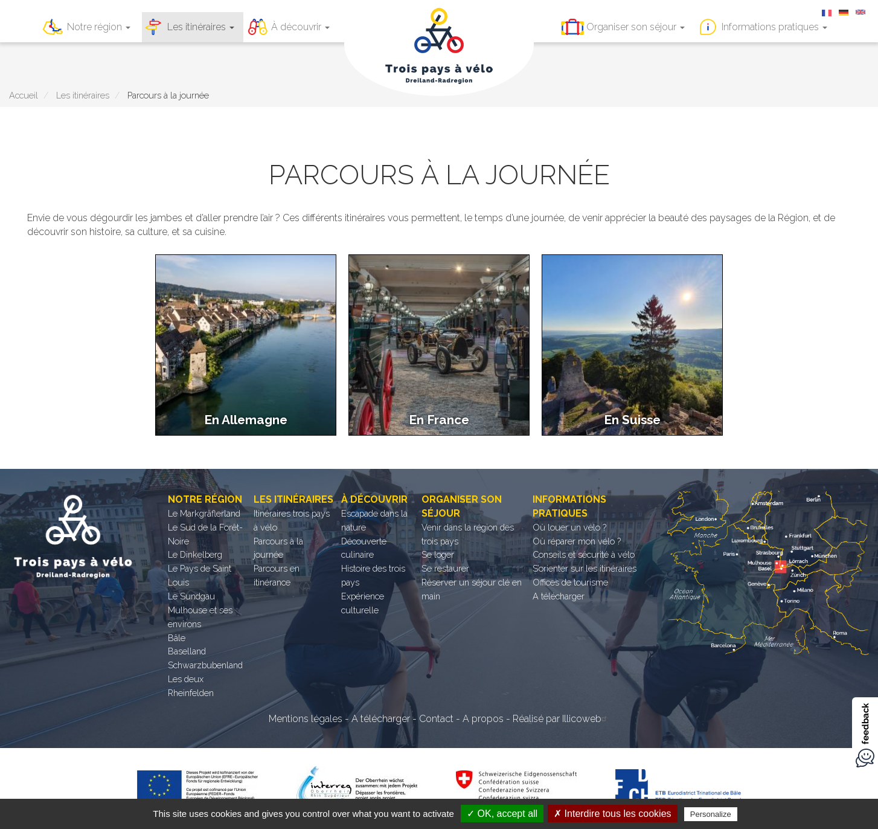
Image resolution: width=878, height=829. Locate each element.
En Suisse (632, 419)
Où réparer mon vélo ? (577, 541)
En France (439, 419)
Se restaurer (445, 568)
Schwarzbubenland (205, 665)
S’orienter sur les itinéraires (584, 568)
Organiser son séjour (635, 27)
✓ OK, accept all (502, 813)
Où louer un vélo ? (569, 527)
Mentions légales (305, 718)
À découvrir (300, 27)
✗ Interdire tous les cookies (612, 813)
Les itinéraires (200, 27)
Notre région (98, 27)
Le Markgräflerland (204, 513)
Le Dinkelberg (195, 554)
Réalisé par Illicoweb (561, 718)
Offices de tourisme (570, 582)
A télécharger (559, 596)
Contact (436, 718)
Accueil (23, 95)
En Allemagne (245, 419)
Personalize (710, 814)
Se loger (437, 554)
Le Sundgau (191, 596)
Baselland (187, 651)
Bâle (176, 638)
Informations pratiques (774, 27)
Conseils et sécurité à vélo (584, 554)
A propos (483, 718)
